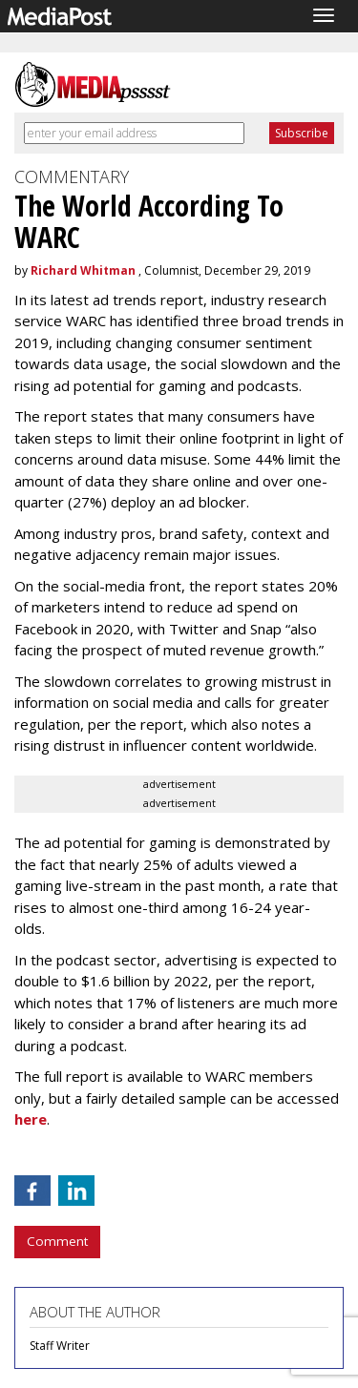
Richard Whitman (83, 270)
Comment (57, 1241)
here (30, 1119)
